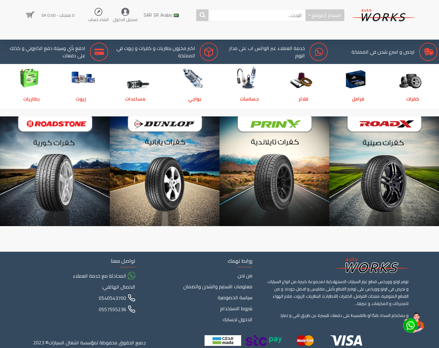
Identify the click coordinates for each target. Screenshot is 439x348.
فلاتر (305, 112)
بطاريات (32, 112)
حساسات (250, 112)
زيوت (80, 112)
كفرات (414, 112)
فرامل (359, 112)
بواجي (196, 112)
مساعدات (134, 112)
